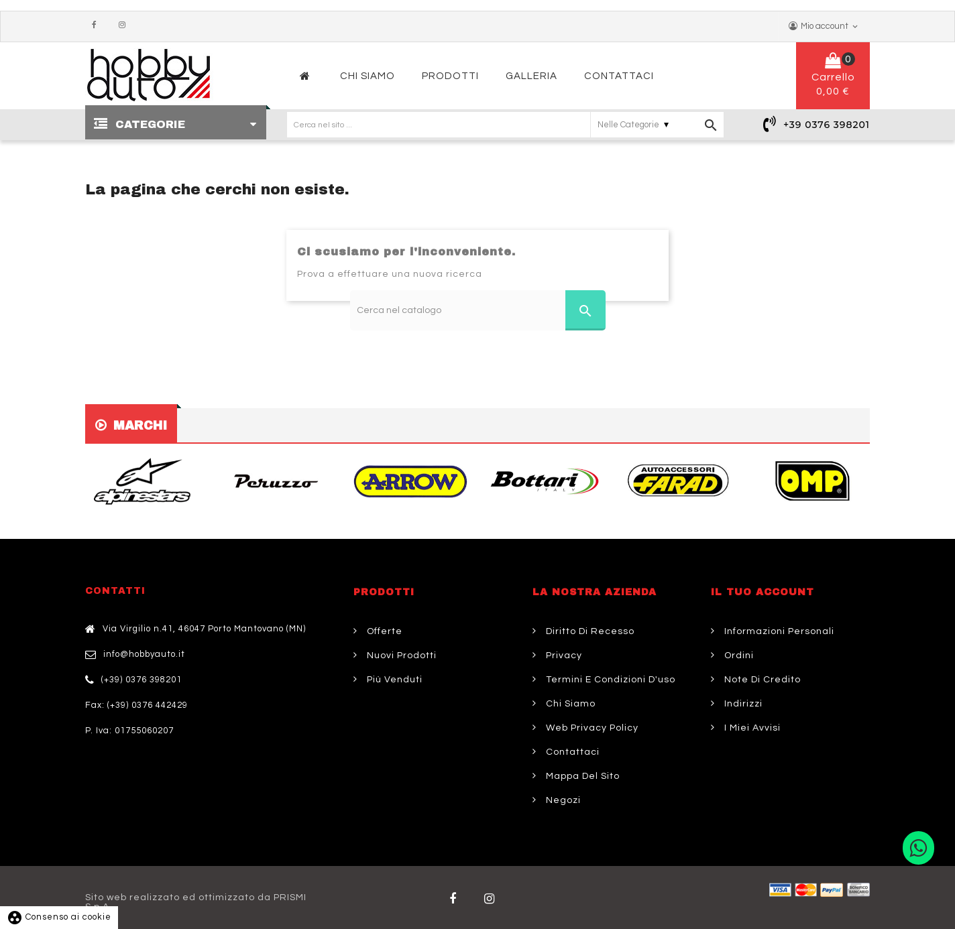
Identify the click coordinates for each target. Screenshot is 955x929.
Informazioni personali (778, 631)
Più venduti (393, 679)
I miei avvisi (751, 728)
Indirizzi (742, 703)
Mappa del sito (581, 776)
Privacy (562, 655)
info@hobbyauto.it (144, 654)
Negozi (562, 800)
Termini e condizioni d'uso (609, 679)
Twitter (492, 898)
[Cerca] (478, 310)
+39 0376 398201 (826, 125)
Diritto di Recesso (588, 631)
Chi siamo (569, 703)
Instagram (125, 25)
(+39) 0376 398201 (141, 679)
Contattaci (571, 752)
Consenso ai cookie (59, 917)
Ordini (738, 655)
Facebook (97, 25)
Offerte (383, 631)
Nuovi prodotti (400, 655)
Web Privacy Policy (590, 728)
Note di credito (761, 679)
